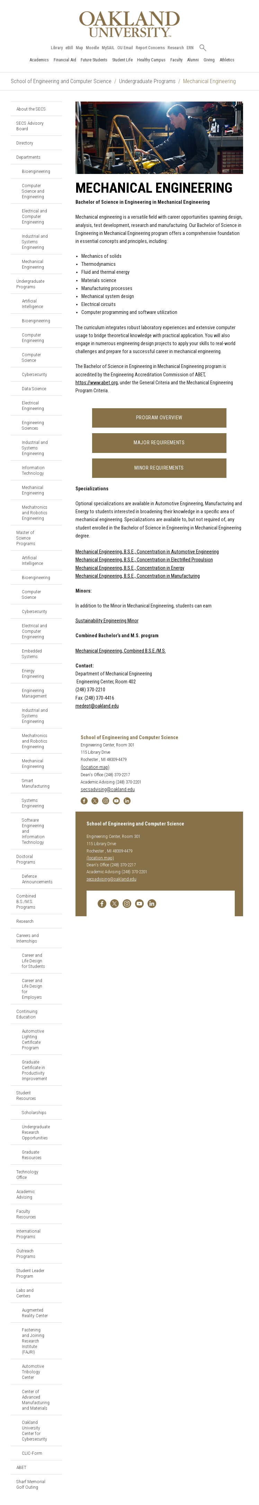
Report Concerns (150, 47)
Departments (28, 157)
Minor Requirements (159, 468)
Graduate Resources (32, 1154)
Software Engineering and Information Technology (33, 831)
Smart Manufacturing (36, 783)
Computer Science (31, 357)
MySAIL (108, 47)
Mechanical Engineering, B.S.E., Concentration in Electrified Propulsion (144, 560)
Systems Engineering (33, 802)
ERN (190, 47)
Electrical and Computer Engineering (34, 216)
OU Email (125, 47)
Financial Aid (65, 59)
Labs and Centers (25, 1292)
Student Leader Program (30, 1273)
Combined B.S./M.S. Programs (26, 901)
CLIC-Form (32, 1453)
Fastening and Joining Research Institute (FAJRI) (33, 1341)
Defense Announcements (37, 878)
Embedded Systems (32, 653)
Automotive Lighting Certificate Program (33, 1039)
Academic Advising (25, 1194)
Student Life (122, 59)
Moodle (92, 47)
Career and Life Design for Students (33, 960)
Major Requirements (159, 443)
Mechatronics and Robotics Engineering (34, 512)
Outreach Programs (25, 1253)
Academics (39, 59)
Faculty (176, 59)
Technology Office (27, 1174)
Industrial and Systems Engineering (35, 241)
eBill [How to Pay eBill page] (69, 47)
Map (79, 47)
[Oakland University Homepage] (129, 24)
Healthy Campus (151, 59)
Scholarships (34, 1112)
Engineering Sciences (33, 425)
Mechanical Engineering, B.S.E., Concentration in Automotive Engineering (147, 552)
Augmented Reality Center (35, 1312)
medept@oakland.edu (97, 706)
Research (176, 47)
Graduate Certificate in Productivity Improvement (34, 1070)
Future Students (94, 59)
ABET (21, 1467)
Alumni (193, 59)
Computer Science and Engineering (33, 191)
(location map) (95, 767)
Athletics (227, 59)
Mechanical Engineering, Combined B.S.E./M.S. (120, 651)
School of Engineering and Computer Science (61, 81)
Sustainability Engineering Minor (107, 621)
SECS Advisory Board (30, 125)
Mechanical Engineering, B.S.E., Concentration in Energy (129, 568)
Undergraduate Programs (147, 81)
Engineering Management (34, 693)
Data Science (34, 388)
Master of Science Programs (25, 538)
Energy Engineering (33, 673)
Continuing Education (26, 1014)
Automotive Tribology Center (33, 1371)
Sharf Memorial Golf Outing (30, 1484)
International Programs (28, 1233)
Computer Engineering (33, 337)
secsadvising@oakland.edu (108, 790)
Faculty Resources (26, 1213)
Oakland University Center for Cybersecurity (34, 1430)
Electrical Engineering (33, 405)
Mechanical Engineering (33, 264)
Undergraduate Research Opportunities (36, 1132)
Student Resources (26, 1095)
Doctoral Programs (25, 859)
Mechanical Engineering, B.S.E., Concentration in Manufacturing (137, 576)
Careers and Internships (27, 938)
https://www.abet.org (96, 383)
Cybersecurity (34, 374)
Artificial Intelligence (32, 303)
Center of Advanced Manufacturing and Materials (36, 1400)
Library (57, 47)
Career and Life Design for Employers (32, 989)
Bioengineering (36, 171)
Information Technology (33, 470)
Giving (209, 59)
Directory (24, 143)
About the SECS (31, 109)
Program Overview (159, 418)
